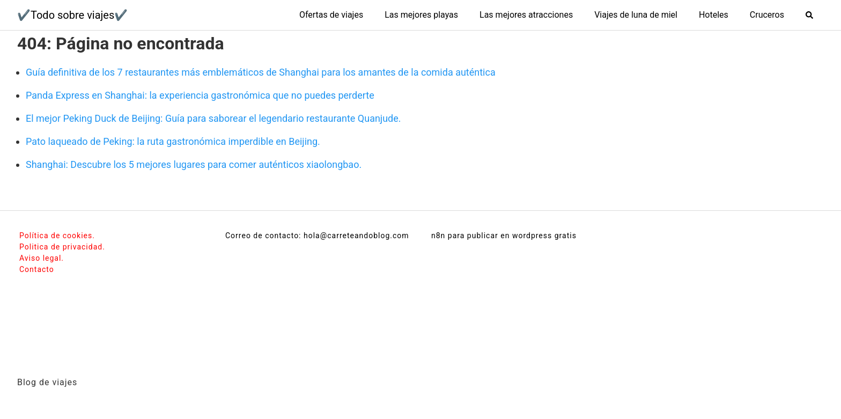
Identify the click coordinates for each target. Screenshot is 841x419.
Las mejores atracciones (526, 15)
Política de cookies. (57, 235)
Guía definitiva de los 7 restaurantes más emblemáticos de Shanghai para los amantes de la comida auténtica (261, 72)
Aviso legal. (41, 258)
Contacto (36, 269)
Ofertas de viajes (331, 15)
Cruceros (767, 15)
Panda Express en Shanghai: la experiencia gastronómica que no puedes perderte (200, 95)
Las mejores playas (421, 15)
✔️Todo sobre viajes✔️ (72, 15)
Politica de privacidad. (62, 246)
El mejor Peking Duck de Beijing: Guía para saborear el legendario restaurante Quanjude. (213, 118)
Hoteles (713, 15)
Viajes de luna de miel (635, 15)
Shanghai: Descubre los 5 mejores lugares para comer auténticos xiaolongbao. (194, 164)
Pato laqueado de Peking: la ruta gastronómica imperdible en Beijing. (173, 141)
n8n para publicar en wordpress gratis (504, 235)
